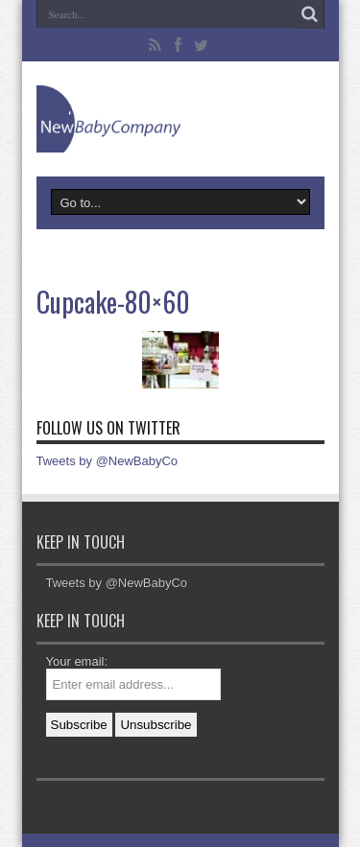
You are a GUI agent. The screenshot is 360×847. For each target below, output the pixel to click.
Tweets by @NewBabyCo (107, 461)
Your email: (77, 661)
